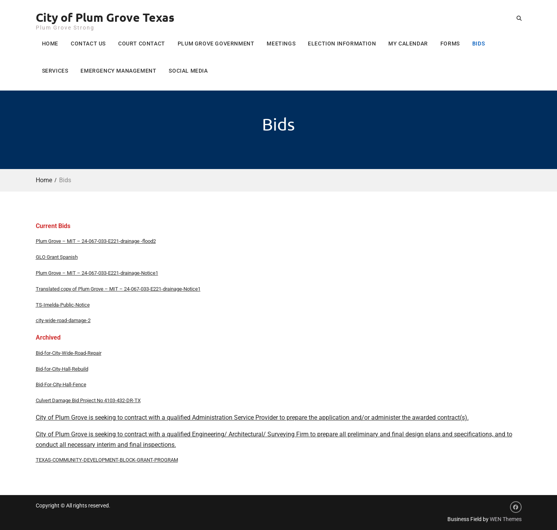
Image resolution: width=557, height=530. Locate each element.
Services (55, 71)
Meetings (281, 43)
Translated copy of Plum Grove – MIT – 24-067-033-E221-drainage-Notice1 (118, 289)
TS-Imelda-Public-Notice (63, 305)
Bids (478, 43)
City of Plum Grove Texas (105, 17)
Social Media (188, 71)
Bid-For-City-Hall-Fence (61, 384)
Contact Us (88, 43)
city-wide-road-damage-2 (63, 320)
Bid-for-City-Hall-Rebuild (62, 369)
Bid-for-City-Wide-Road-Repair (68, 353)
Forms (450, 43)
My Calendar (408, 43)
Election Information (342, 43)
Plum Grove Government (216, 43)
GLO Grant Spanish (57, 257)
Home (50, 43)
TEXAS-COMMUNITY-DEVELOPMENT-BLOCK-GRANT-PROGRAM (107, 460)
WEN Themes (506, 519)
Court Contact (141, 43)
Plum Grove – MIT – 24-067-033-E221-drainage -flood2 (96, 241)
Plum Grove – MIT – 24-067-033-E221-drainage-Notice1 (97, 273)
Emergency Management (118, 71)
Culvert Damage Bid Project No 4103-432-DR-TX (88, 400)
